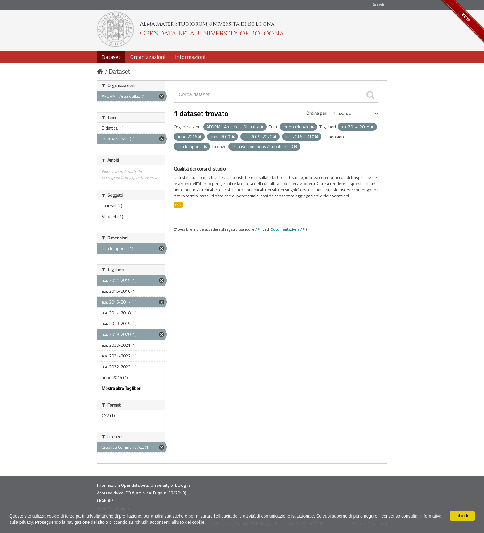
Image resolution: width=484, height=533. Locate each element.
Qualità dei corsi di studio (200, 168)
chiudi (462, 515)
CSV (178, 205)
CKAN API (105, 500)
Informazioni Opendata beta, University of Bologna (143, 485)
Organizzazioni (147, 57)
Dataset (111, 57)
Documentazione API (288, 229)
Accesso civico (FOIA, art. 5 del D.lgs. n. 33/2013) (141, 493)
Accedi (378, 5)
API (258, 229)
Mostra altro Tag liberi (121, 388)
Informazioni (190, 57)
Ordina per (316, 113)
